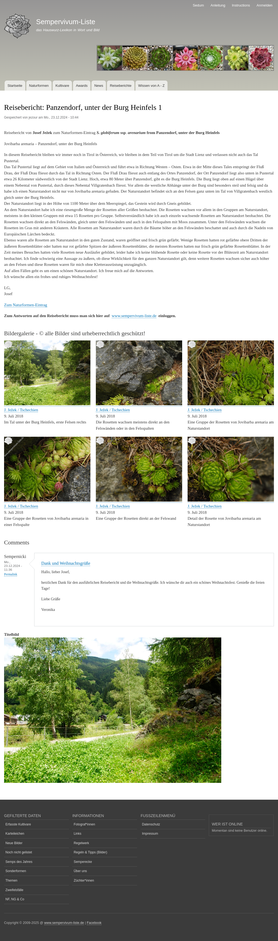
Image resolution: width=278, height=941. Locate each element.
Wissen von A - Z (151, 86)
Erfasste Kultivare (18, 824)
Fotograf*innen (84, 824)
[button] (47, 404)
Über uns (80, 871)
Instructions (241, 5)
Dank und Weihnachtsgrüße (65, 563)
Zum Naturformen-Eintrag (25, 305)
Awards (81, 86)
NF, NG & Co (14, 899)
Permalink (10, 574)
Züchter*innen (84, 880)
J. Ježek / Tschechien (21, 410)
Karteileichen (14, 833)
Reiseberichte (121, 86)
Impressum (150, 833)
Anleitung (218, 5)
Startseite (14, 86)
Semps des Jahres (18, 862)
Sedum (198, 5)
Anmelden (265, 5)
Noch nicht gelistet (18, 852)
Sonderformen (15, 871)
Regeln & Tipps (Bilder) (90, 852)
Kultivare (62, 86)
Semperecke (83, 862)
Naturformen (39, 86)
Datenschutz (151, 824)
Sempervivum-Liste (65, 21)
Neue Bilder (14, 843)
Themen (11, 880)
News (98, 86)
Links (77, 833)
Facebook (94, 923)
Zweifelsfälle (14, 890)
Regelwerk (81, 843)
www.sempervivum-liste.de (134, 316)
